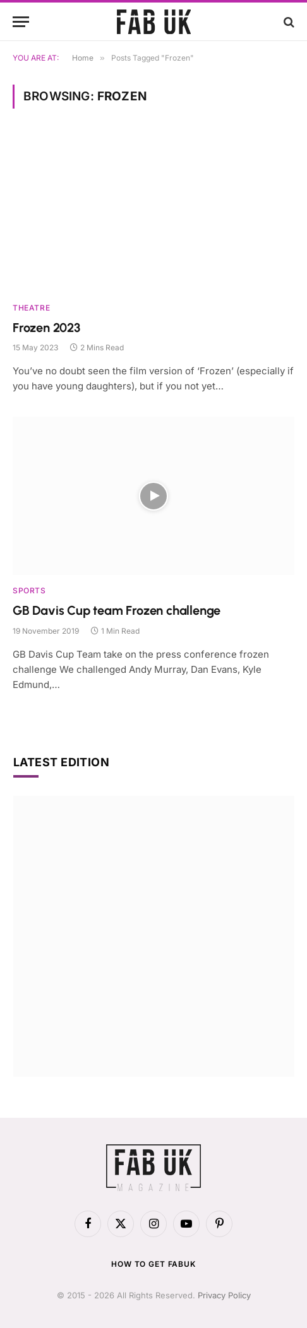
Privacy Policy (224, 1295)
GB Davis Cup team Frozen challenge (116, 610)
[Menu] (21, 22)
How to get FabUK (153, 1264)
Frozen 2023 (46, 327)
